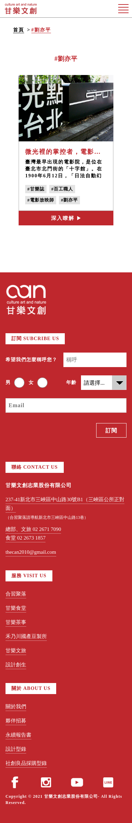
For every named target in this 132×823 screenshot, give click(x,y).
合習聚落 (16, 594)
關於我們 (16, 706)
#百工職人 (62, 188)
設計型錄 (16, 749)
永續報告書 (18, 735)
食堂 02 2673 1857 (25, 538)
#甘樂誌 (35, 188)
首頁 (18, 29)
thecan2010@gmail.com (31, 552)
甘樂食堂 (16, 608)
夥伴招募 (16, 720)
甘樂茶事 (16, 622)
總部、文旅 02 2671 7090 (33, 529)
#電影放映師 (40, 200)
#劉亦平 (41, 29)
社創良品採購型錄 (26, 763)
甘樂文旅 (16, 650)
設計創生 (16, 664)
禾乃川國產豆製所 (26, 636)
